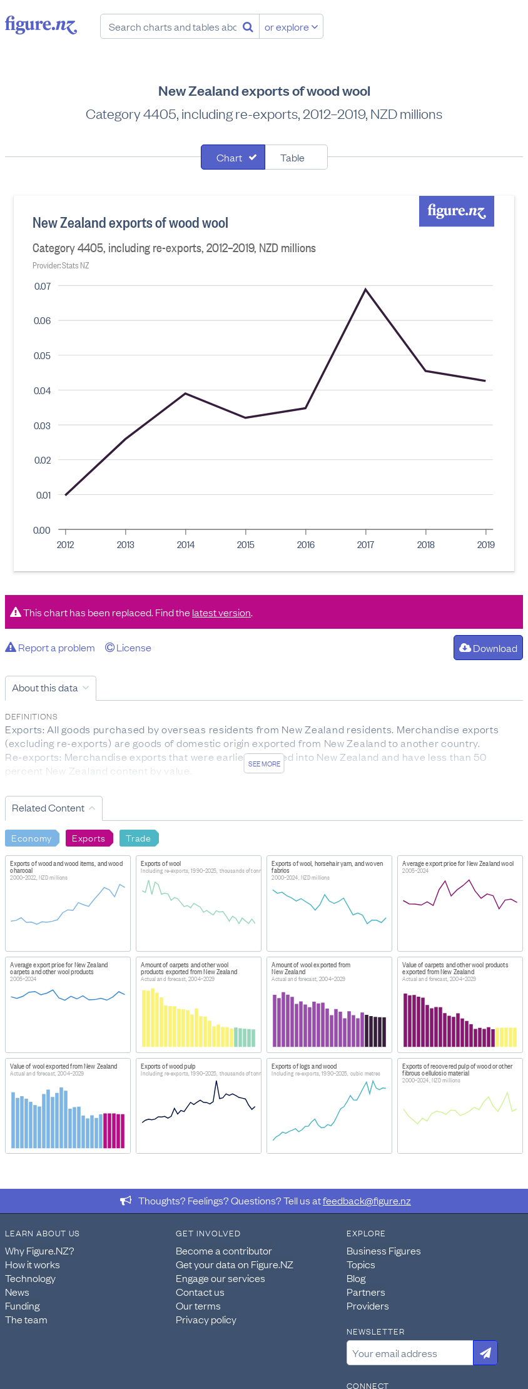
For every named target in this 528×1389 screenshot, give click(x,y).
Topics (361, 1264)
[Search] (248, 26)
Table (292, 157)
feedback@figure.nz (367, 1200)
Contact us (200, 1291)
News (17, 1291)
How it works (32, 1264)
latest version (221, 612)
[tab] (233, 157)
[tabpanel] (264, 383)
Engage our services (220, 1278)
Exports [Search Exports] (89, 837)
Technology (30, 1278)
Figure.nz (41, 25)
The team (26, 1319)
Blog (356, 1278)
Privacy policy (206, 1319)
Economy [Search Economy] (31, 837)
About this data (45, 687)
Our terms (198, 1305)
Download (488, 647)
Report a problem (50, 647)
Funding (22, 1305)
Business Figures (384, 1250)
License (128, 647)
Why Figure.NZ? (39, 1250)
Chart (229, 157)
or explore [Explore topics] (291, 26)
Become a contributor (224, 1250)
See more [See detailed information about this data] (264, 763)
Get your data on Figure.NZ (234, 1264)
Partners (366, 1291)
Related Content (48, 807)
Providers (368, 1305)
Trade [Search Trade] (138, 837)
